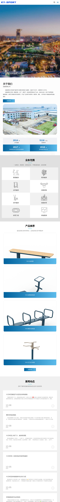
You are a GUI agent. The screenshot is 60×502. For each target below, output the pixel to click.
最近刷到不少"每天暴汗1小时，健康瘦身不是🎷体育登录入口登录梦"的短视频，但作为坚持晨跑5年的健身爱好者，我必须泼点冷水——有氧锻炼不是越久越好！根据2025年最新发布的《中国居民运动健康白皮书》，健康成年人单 (29, 481)
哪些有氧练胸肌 (11, 415)
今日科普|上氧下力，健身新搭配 (16, 435)
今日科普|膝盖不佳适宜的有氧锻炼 (17, 394)
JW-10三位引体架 (30, 362)
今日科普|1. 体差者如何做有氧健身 (17, 456)
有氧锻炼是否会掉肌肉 (13, 497)
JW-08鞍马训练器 (30, 328)
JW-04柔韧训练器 (30, 295)
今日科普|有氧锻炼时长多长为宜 (16, 476)
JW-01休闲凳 (30, 261)
